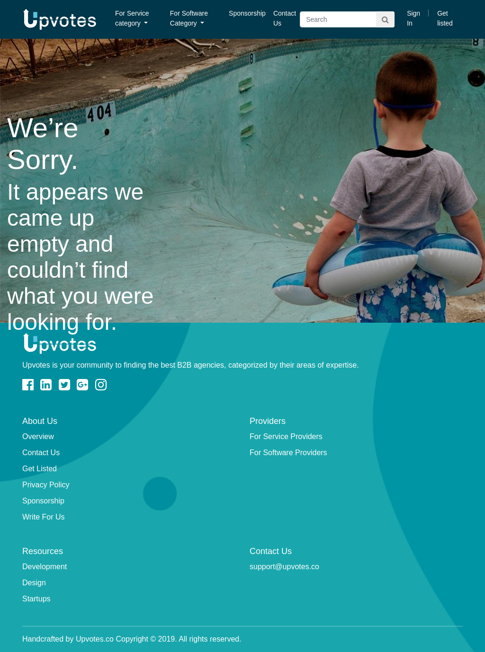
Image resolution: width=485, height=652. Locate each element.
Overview (38, 436)
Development (44, 567)
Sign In (413, 18)
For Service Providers (286, 436)
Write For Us (43, 517)
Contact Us (284, 18)
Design (34, 583)
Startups (36, 599)
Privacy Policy (46, 485)
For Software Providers (288, 453)
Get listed (445, 18)
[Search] (347, 19)
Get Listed (39, 469)
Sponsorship (247, 13)
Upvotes (59, 19)
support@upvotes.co (284, 567)
